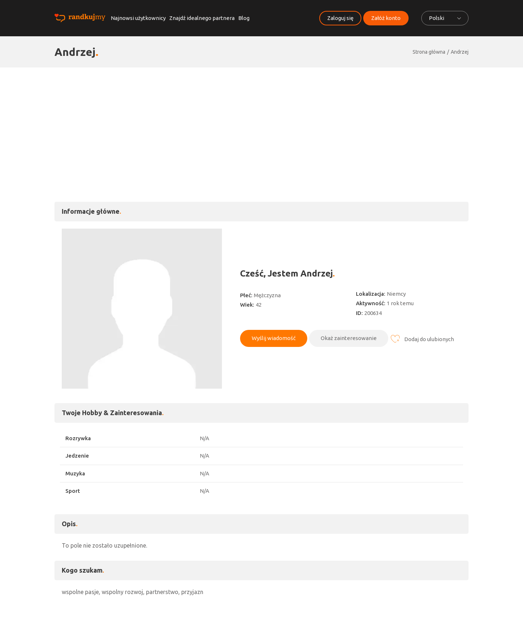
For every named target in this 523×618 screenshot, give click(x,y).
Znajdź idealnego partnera (202, 18)
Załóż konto (386, 18)
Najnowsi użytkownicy (138, 18)
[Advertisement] (261, 122)
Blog (244, 18)
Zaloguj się (340, 18)
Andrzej (460, 52)
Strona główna (429, 52)
